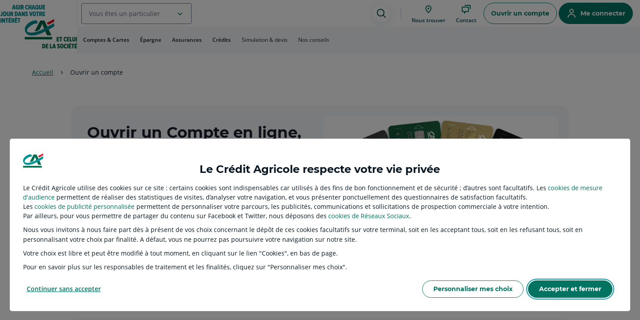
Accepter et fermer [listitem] (570, 289)
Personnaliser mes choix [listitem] (472, 289)
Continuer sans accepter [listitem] (64, 288)
